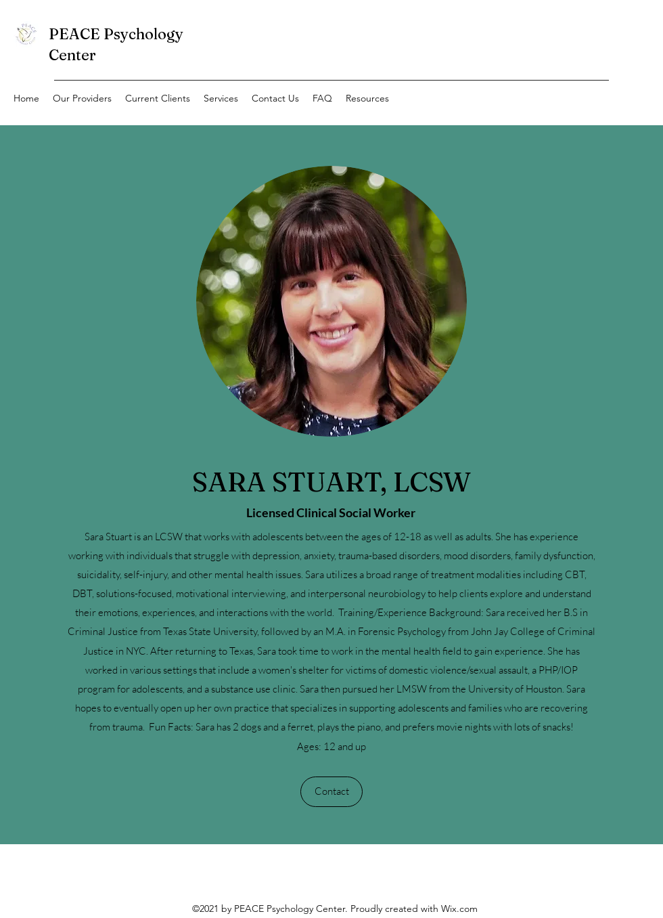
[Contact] (331, 792)
